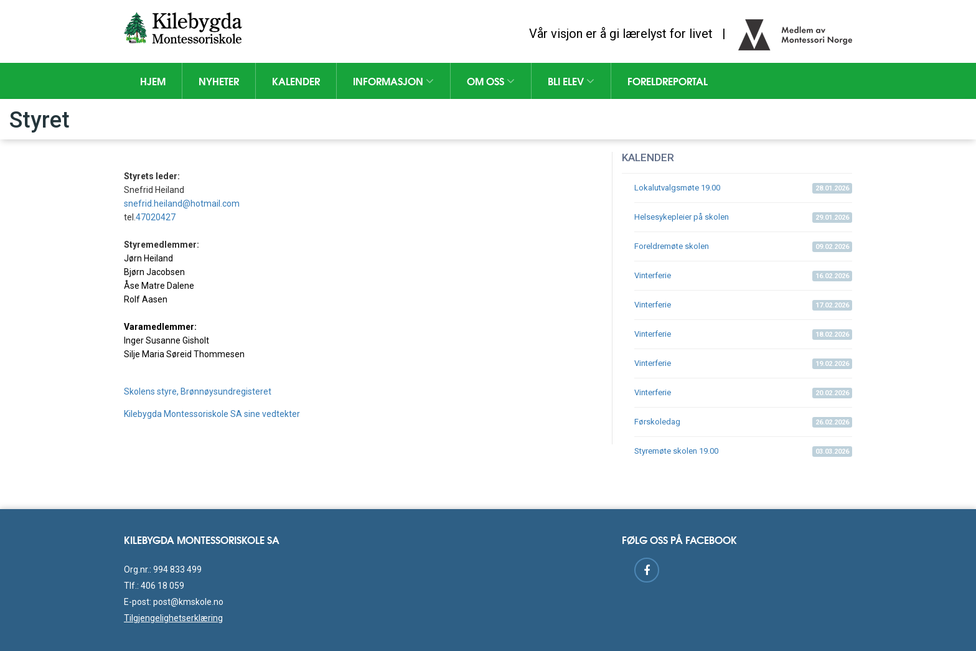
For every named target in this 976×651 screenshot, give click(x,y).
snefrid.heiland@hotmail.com (182, 203)
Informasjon (393, 80)
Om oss (491, 80)
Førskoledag (743, 422)
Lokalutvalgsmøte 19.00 (743, 188)
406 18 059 (162, 586)
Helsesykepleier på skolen (743, 217)
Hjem (153, 80)
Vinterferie (743, 276)
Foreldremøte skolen (743, 246)
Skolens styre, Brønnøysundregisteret (197, 391)
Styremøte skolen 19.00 (743, 451)
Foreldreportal (667, 80)
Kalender (296, 80)
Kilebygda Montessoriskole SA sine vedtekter (212, 414)
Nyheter (219, 80)
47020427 (156, 217)
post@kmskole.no (188, 602)
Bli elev (571, 80)
